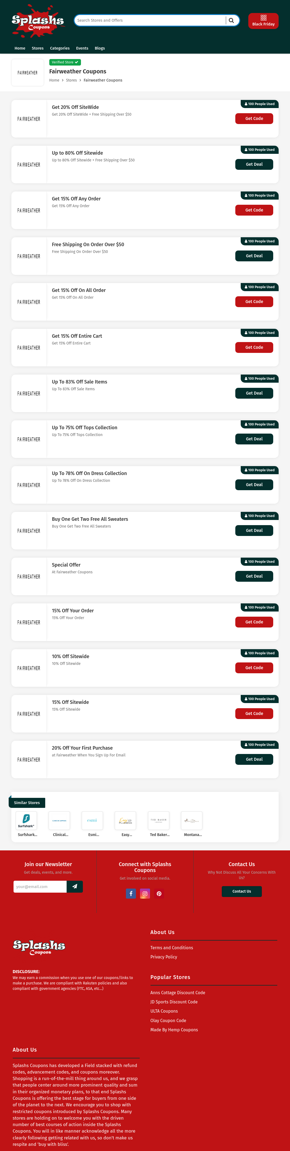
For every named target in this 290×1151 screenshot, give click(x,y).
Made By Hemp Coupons (174, 1029)
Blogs (100, 48)
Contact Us (242, 891)
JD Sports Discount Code (174, 1001)
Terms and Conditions (172, 947)
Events (82, 48)
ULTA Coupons (164, 1011)
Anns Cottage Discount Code (178, 992)
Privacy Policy (164, 957)
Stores (38, 48)
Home (20, 48)
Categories (60, 48)
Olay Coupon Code (168, 1020)
